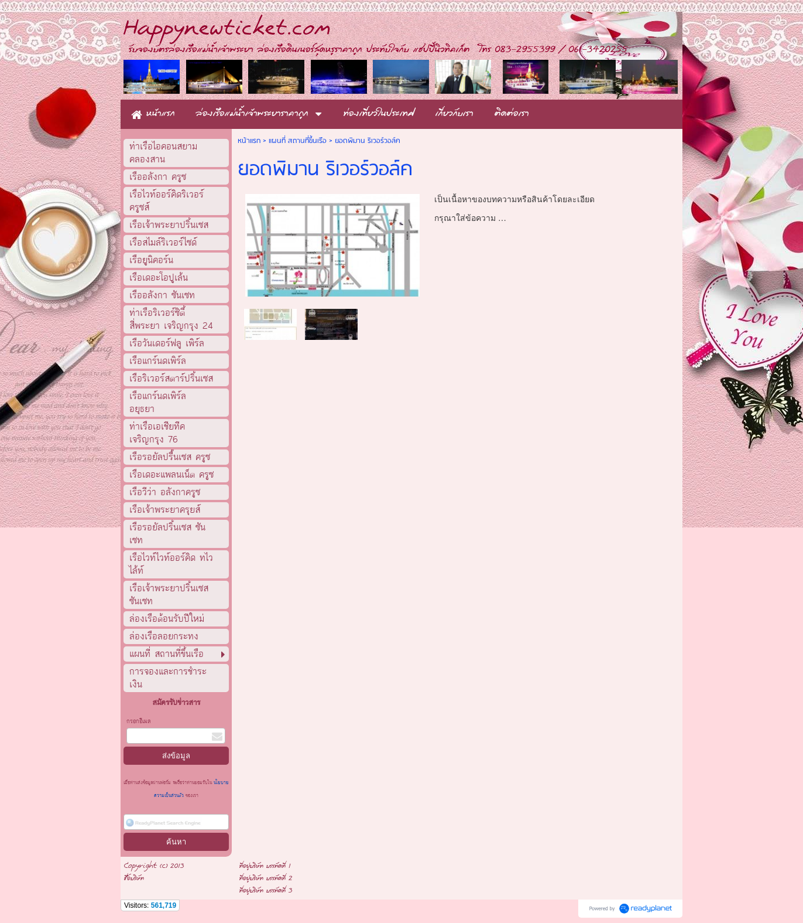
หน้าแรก (249, 141)
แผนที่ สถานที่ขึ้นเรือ (298, 141)
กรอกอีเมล (138, 721)
